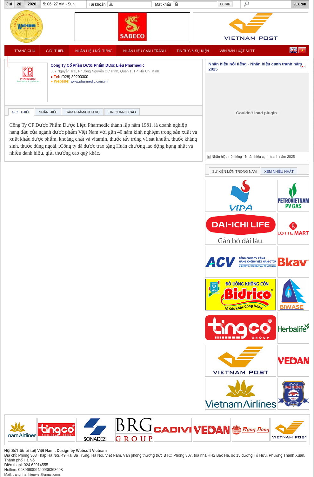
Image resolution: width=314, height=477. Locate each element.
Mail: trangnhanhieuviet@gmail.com (32, 474)
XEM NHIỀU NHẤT (278, 171)
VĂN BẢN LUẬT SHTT (237, 51)
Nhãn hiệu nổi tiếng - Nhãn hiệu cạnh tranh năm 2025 (253, 156)
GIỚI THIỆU (55, 51)
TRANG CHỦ (24, 51)
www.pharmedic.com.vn (89, 81)
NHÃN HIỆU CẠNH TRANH (144, 51)
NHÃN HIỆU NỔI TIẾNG (93, 51)
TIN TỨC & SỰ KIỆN (193, 51)
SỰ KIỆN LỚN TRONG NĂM (234, 171)
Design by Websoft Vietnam (82, 450)
